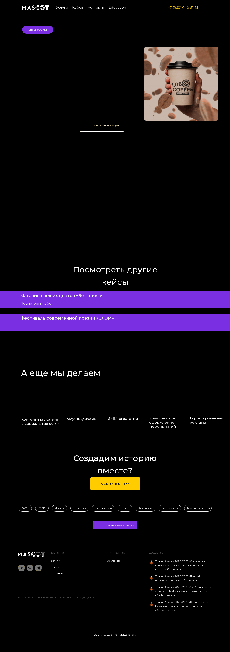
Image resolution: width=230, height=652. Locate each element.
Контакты (96, 7)
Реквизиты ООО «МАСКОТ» (115, 635)
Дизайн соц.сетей (198, 508)
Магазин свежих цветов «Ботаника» (61, 295)
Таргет (124, 508)
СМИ (42, 508)
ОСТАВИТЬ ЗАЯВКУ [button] (115, 483)
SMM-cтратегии (123, 418)
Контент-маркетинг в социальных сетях (40, 421)
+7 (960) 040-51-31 (183, 8)
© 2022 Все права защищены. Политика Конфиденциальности (60, 597)
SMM (25, 508)
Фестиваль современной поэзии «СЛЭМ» (67, 318)
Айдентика (145, 508)
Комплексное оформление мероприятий (162, 422)
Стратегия (79, 508)
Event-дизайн (170, 508)
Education (117, 7)
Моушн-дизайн (81, 419)
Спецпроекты (37, 29)
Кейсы (78, 7)
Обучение (114, 560)
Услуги (62, 7)
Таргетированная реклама (206, 420)
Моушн (59, 508)
